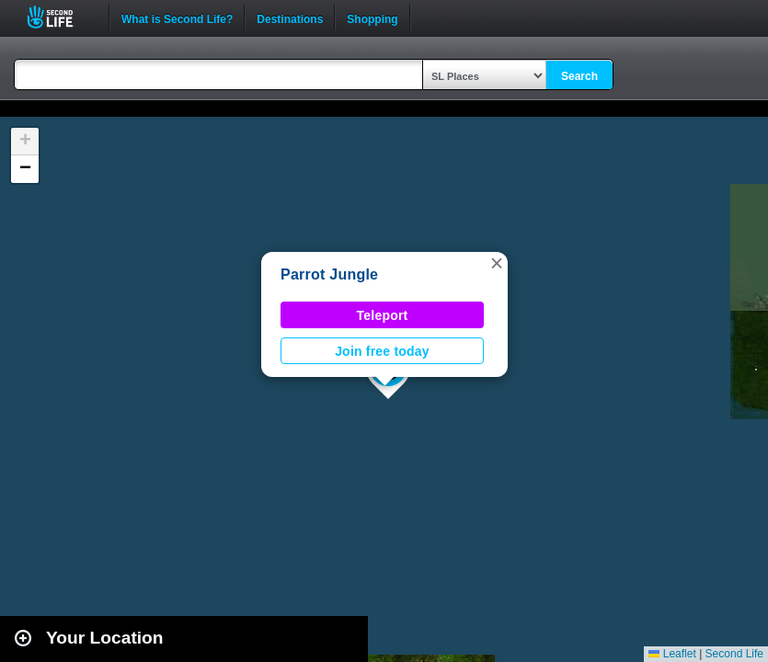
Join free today (382, 351)
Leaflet (671, 653)
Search (579, 76)
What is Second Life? (177, 17)
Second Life (60, 17)
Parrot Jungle (329, 274)
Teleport (382, 315)
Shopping (372, 17)
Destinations (290, 17)
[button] (497, 263)
